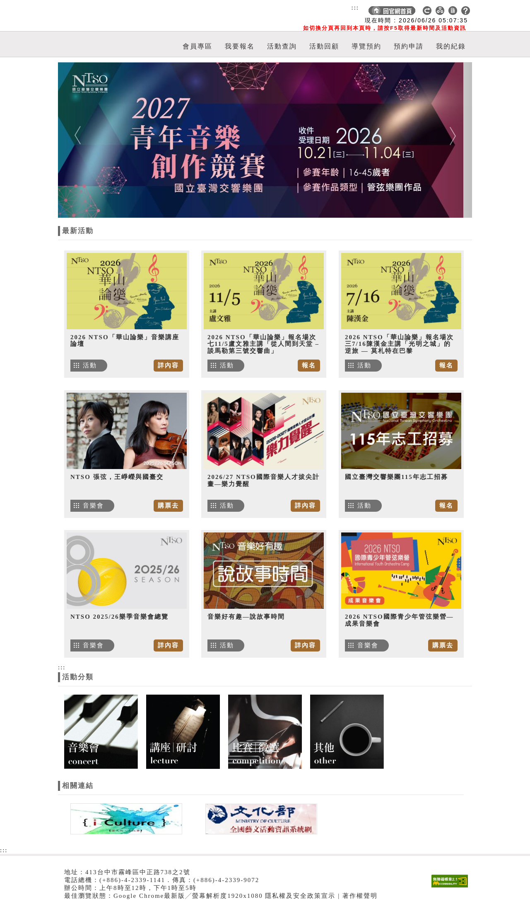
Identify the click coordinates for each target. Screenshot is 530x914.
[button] (89, 140)
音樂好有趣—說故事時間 (246, 616)
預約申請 (409, 46)
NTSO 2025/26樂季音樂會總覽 (119, 616)
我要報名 (240, 46)
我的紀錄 (451, 46)
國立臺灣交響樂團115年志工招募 (396, 477)
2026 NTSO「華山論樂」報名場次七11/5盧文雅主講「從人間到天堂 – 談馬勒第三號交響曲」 (263, 344)
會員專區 (197, 46)
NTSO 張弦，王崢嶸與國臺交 (117, 477)
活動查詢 (282, 46)
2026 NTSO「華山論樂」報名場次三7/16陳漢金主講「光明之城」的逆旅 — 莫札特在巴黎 (399, 344)
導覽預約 (366, 46)
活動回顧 (324, 46)
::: (355, 7)
